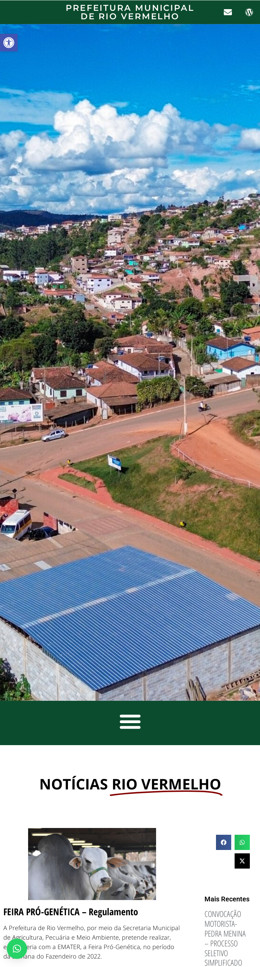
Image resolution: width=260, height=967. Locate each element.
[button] (9, 42)
